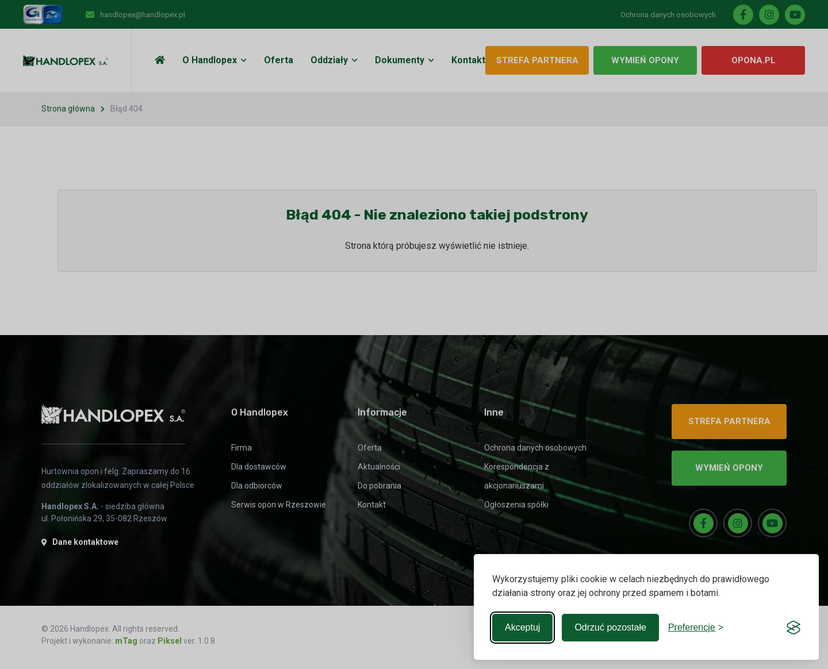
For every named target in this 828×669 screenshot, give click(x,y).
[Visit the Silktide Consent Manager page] (793, 628)
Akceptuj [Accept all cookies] (522, 627)
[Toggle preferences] (695, 628)
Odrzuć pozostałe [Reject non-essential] (610, 627)
